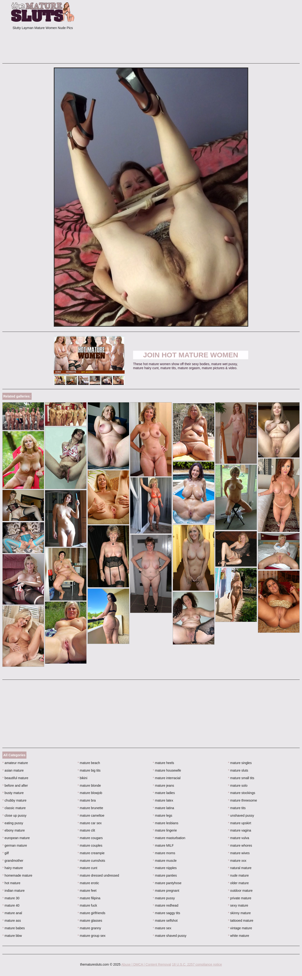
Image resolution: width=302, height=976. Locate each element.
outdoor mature (240, 890)
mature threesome (242, 800)
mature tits (237, 808)
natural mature (240, 868)
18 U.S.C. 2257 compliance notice (197, 964)
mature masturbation (169, 838)
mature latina (163, 808)
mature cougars (90, 838)
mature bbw (12, 936)
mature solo (237, 785)
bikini (82, 778)
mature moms (164, 853)
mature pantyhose (167, 883)
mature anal (12, 913)
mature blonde (89, 785)
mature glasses (90, 920)
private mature (239, 898)
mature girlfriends (91, 913)
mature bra (87, 800)
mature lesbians (165, 823)
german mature (14, 845)
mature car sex (90, 823)
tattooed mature (240, 920)
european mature (16, 838)
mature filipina (89, 898)
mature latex (163, 800)
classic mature (14, 808)
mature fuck (87, 905)
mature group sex (91, 936)
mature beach (89, 763)
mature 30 (10, 898)
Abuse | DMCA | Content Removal (146, 964)
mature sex (162, 928)
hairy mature (12, 868)
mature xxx (237, 860)
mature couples (90, 845)
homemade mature (17, 875)
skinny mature (239, 913)
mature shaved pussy (169, 936)
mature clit (86, 830)
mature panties (165, 875)
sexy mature (238, 905)
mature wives (239, 853)
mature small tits (241, 778)
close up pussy (14, 815)
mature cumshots (91, 860)
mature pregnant (166, 890)
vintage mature (240, 928)
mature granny (89, 928)
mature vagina (239, 830)
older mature (238, 883)
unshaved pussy (241, 815)
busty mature (13, 793)
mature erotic (88, 883)
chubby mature (14, 800)
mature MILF (163, 845)
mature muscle (165, 860)
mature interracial (167, 778)
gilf (5, 853)
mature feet (87, 890)
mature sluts (238, 770)
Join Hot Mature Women (190, 355)
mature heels (163, 763)
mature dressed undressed (98, 875)
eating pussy (12, 823)
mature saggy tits (166, 913)
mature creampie (91, 853)
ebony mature (13, 830)
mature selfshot (165, 920)
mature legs (162, 815)
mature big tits (89, 770)
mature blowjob (90, 793)
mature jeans (163, 785)
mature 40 (10, 905)
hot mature (11, 883)
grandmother (12, 860)
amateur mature (15, 763)
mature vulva (238, 838)
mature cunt (87, 868)
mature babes (13, 928)
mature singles (240, 763)
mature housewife (167, 770)
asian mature (13, 770)
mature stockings (241, 793)
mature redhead (165, 905)
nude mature (238, 875)
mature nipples (165, 868)
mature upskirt (239, 823)
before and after (15, 785)
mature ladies (164, 793)
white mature (238, 936)
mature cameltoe (91, 815)
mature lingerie (165, 830)
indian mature (13, 890)
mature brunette (90, 808)
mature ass (11, 920)
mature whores (240, 845)
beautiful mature (15, 778)
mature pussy (164, 898)
